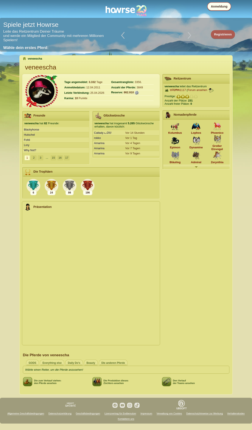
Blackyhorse (31, 129)
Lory (26, 145)
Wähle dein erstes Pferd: (25, 48)
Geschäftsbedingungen (88, 413)
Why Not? (30, 150)
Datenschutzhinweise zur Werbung (204, 413)
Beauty (91, 362)
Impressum (146, 413)
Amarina (99, 143)
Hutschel (29, 134)
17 (66, 157)
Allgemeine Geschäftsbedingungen (25, 413)
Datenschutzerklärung (60, 413)
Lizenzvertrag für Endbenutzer (120, 413)
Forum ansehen (197, 90)
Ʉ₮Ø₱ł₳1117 (178, 90)
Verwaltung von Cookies (169, 413)
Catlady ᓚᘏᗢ (103, 132)
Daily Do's (74, 362)
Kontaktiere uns (126, 419)
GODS (32, 362)
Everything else (52, 362)
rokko (97, 138)
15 (53, 157)
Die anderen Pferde (113, 362)
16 (60, 157)
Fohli (27, 139)
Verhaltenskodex (236, 413)
